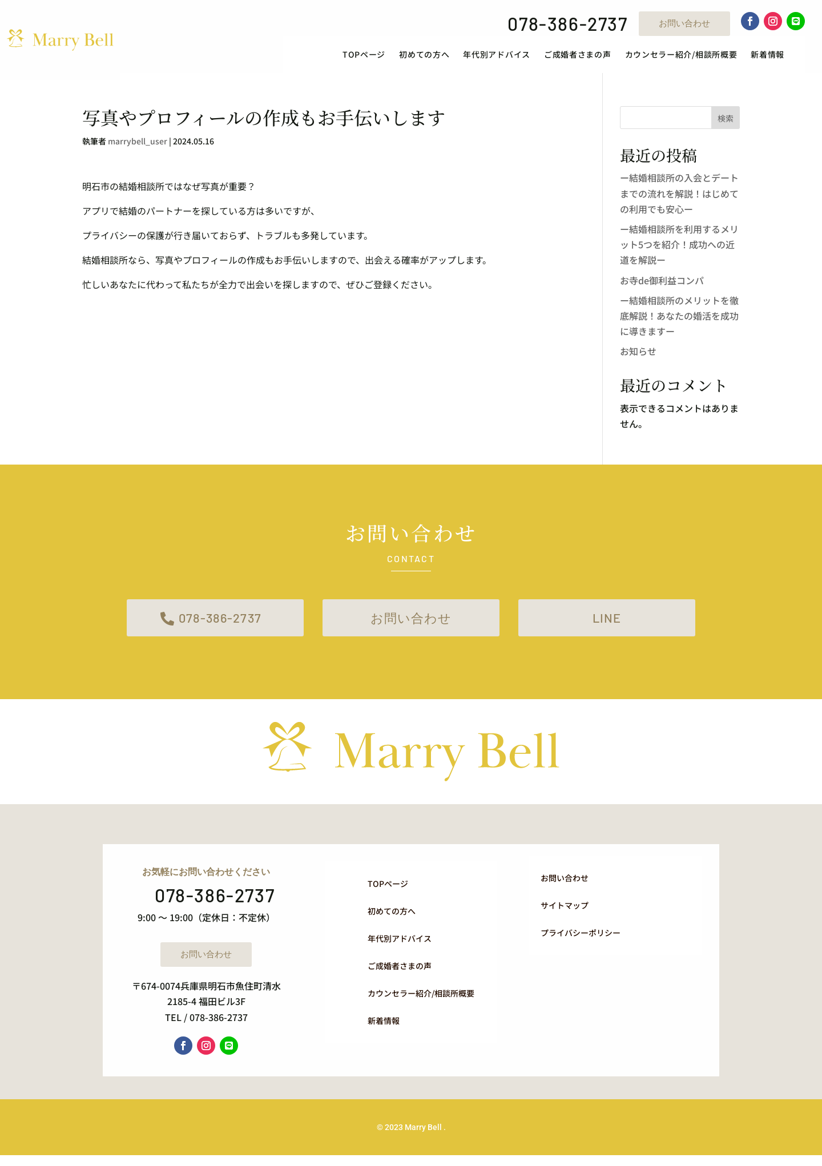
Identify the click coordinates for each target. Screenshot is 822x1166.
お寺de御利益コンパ (662, 287)
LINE (607, 627)
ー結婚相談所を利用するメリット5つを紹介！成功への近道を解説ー (679, 251)
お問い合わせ (684, 23)
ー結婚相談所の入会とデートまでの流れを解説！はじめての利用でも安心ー (679, 200)
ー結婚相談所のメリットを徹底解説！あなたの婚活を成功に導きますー (679, 322)
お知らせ (638, 358)
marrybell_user (137, 148)
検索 (726, 125)
